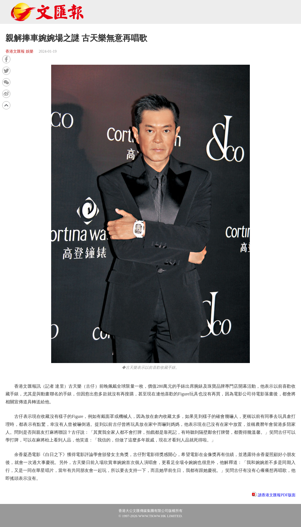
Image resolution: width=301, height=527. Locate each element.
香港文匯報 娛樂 (19, 51)
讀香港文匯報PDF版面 (277, 495)
